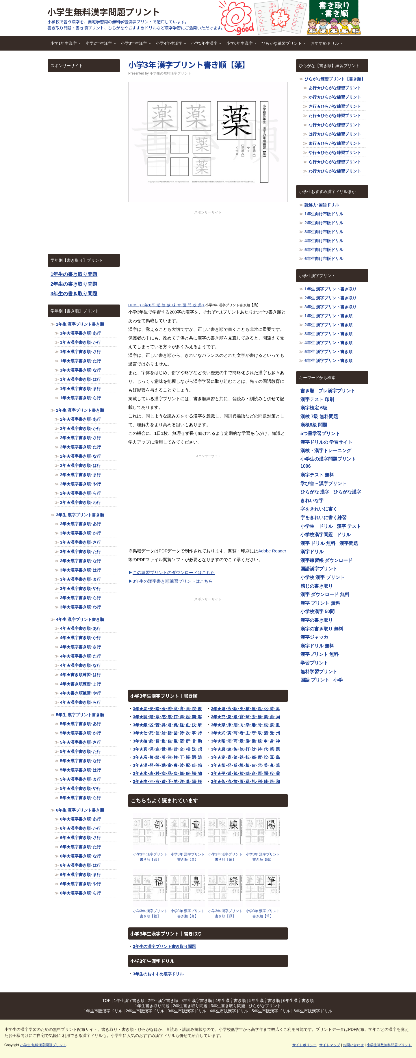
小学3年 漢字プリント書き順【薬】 (188, 64)
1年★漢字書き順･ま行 (80, 388)
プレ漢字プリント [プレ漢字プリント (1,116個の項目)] (336, 390)
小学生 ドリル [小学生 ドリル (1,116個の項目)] (316, 526)
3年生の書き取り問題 (74, 293)
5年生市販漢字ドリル (271, 1011)
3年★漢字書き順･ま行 (80, 579)
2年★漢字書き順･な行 (80, 456)
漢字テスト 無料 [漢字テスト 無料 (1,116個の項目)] (317, 474)
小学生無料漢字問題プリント (103, 11)
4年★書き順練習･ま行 (80, 684)
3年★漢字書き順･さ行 (80, 542)
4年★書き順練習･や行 (80, 693)
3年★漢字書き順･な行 (80, 560)
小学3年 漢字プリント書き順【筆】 (263, 913)
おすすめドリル (325, 45)
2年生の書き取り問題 (74, 284)
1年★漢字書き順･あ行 (80, 333)
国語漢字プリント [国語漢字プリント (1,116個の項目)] (318, 568)
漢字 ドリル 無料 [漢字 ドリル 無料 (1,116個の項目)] (317, 543)
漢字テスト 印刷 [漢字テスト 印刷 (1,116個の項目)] (317, 399)
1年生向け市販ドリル (323, 213)
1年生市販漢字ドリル (103, 1011)
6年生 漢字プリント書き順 (80, 810)
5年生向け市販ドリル (323, 249)
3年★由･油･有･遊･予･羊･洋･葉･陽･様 (167, 781)
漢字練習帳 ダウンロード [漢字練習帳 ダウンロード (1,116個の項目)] (326, 560)
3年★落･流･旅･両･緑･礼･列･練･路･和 (245, 781)
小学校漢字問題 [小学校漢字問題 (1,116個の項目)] (316, 534)
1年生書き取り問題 (152, 1005)
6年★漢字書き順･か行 (80, 828)
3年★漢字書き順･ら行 (80, 597)
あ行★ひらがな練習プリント (335, 88)
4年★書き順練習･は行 (80, 674)
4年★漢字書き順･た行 (80, 656)
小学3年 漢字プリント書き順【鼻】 (188, 913)
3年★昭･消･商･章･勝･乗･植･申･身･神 (245, 741)
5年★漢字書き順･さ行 (80, 742)
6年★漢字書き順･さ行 (80, 837)
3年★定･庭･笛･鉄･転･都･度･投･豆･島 (245, 757)
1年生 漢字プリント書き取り (330, 289)
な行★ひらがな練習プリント (335, 124)
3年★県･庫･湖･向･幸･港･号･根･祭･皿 (245, 725)
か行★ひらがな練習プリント (335, 97)
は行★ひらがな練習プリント (335, 134)
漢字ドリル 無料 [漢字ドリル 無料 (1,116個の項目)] (317, 645)
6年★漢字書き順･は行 (80, 865)
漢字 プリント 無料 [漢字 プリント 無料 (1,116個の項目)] (320, 603)
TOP (106, 1000)
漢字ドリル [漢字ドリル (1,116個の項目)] (312, 551)
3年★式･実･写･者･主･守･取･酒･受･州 (245, 733)
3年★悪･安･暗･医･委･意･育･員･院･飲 (167, 708)
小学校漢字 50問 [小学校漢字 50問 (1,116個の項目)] (317, 611)
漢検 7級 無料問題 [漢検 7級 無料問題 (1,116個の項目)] (319, 416)
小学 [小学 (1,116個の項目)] (338, 680)
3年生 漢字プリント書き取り (330, 307)
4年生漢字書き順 (231, 1000)
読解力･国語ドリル (321, 205)
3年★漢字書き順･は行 (80, 570)
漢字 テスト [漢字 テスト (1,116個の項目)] (349, 526)
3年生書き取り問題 (228, 1005)
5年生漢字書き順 (264, 1000)
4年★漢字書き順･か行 (80, 637)
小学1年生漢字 (63, 45)
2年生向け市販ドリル (323, 222)
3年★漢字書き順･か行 (80, 533)
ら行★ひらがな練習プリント (335, 161)
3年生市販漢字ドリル (187, 1011)
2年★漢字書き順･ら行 (80, 493)
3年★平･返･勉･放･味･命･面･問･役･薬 (245, 773)
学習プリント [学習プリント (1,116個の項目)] (314, 662)
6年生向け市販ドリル (323, 258)
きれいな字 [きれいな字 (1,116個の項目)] (312, 500)
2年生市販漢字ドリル (145, 1011)
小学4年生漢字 (169, 45)
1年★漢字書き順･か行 (80, 342)
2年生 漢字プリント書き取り (330, 298)
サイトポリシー (304, 1045)
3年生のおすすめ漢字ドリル (158, 974)
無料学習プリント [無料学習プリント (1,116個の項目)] (318, 671)
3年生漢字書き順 (196, 1000)
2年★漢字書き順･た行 (80, 447)
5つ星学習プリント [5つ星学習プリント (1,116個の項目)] (320, 433)
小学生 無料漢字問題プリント (43, 1045)
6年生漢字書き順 (298, 1000)
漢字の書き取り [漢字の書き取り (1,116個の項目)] (316, 620)
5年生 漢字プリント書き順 (80, 714)
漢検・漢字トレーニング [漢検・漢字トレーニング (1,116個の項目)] (325, 450)
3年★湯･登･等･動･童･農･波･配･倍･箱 (167, 765)
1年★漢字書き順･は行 (80, 379)
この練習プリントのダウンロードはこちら (174, 572)
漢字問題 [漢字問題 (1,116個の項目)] (348, 543)
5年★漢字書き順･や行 (80, 788)
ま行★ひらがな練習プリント (335, 143)
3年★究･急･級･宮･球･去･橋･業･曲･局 (245, 716)
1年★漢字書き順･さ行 (80, 351)
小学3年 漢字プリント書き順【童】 (188, 857)
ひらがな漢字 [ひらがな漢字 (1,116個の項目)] (347, 491)
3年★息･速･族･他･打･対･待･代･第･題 (245, 749)
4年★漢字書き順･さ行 (80, 647)
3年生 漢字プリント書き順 (80, 515)
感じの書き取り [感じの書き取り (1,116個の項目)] (316, 586)
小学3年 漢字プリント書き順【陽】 (263, 857)
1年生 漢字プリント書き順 (80, 324)
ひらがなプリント (265, 1005)
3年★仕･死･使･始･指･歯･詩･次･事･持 (167, 733)
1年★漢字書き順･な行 (80, 370)
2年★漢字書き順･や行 (80, 484)
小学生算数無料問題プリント (389, 1045)
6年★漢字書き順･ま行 (80, 874)
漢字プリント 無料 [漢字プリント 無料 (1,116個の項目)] (319, 654)
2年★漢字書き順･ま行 (80, 474)
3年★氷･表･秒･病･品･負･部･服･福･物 (167, 773)
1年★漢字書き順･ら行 (80, 398)
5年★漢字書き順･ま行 (80, 779)
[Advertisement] (208, 255)
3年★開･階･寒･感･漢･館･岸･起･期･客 (167, 716)
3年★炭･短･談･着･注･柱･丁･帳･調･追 (167, 757)
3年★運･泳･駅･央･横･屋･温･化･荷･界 (245, 708)
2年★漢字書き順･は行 (80, 465)
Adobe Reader (272, 550)
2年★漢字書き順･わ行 (80, 502)
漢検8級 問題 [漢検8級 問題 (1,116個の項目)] (313, 424)
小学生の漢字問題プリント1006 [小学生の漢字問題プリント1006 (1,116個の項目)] (328, 462)
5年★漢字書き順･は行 (80, 770)
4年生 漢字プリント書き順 (80, 619)
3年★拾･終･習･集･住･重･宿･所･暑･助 (167, 741)
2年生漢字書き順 (163, 1000)
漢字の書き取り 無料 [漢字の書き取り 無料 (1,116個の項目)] (321, 628)
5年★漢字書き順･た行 (80, 751)
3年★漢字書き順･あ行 (80, 523)
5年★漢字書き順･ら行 (80, 797)
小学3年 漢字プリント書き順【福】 (150, 913)
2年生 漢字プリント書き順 (80, 410)
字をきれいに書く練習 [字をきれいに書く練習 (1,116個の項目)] (323, 517)
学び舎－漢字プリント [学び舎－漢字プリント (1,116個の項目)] (323, 483)
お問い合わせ (353, 1045)
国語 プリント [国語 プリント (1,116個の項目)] (314, 680)
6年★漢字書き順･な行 (80, 856)
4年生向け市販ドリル (323, 240)
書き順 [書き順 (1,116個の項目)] (307, 390)
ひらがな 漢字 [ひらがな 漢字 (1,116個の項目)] (314, 491)
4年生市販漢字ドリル (229, 1011)
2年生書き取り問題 (190, 1005)
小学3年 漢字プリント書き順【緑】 (225, 913)
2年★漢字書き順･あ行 (80, 419)
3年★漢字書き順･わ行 (80, 607)
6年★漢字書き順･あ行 (80, 819)
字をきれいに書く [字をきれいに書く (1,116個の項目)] (318, 508)
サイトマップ (329, 1045)
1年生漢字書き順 (129, 1000)
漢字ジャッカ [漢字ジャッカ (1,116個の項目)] (314, 637)
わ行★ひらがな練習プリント (335, 171)
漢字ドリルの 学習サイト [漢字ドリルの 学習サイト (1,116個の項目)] (326, 442)
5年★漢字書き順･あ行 (80, 723)
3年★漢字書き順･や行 (80, 588)
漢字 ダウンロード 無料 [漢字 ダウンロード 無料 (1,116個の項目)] (324, 594)
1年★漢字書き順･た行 (80, 361)
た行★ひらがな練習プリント (335, 115)
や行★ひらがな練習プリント (335, 152)
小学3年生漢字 (134, 45)
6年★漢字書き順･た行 (80, 846)
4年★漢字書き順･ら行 (80, 702)
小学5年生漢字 (204, 45)
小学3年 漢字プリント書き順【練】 (225, 857)
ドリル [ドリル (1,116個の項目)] (344, 534)
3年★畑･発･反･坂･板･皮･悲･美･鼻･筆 (245, 765)
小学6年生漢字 (239, 45)
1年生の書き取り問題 (74, 274)
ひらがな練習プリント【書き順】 (334, 79)
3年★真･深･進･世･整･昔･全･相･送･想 (167, 749)
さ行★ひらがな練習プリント (335, 106)
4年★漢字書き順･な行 (80, 665)
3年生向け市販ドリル (323, 231)
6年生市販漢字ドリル (313, 1011)
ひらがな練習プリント (282, 45)
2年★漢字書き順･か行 (80, 428)
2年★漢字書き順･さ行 (80, 437)
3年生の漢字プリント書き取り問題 (164, 946)
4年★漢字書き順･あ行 (80, 628)
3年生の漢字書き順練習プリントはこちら (173, 581)
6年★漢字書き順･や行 (80, 883)
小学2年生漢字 (99, 45)
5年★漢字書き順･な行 (80, 760)
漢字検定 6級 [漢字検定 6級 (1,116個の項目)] (313, 407)
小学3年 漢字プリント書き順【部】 (150, 857)
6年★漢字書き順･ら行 (80, 893)
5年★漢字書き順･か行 (80, 733)
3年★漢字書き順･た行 (80, 551)
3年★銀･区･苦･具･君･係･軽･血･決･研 (167, 725)
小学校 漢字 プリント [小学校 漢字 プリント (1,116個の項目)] (322, 577)
